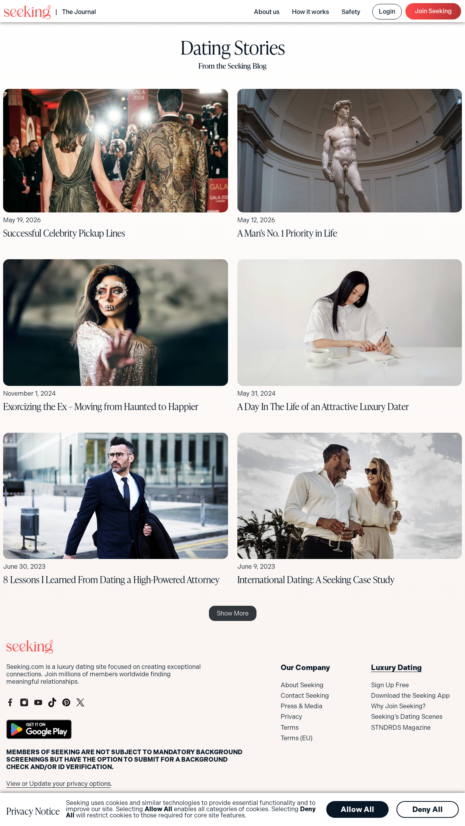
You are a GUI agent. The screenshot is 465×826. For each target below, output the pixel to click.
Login (387, 11)
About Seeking (302, 685)
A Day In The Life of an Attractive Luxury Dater (323, 406)
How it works (310, 12)
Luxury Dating (396, 667)
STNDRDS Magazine (401, 727)
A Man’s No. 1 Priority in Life (288, 232)
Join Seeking (433, 11)
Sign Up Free (390, 685)
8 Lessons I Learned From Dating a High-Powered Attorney (111, 579)
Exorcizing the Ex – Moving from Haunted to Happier (100, 406)
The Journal (79, 12)
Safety (350, 12)
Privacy (291, 716)
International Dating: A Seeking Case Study (315, 579)
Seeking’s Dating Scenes (406, 716)
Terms (290, 727)
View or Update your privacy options (58, 783)
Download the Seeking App (410, 695)
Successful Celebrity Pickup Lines (64, 232)
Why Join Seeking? (398, 706)
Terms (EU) (297, 738)
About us (266, 12)
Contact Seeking (305, 695)
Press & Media (301, 706)
